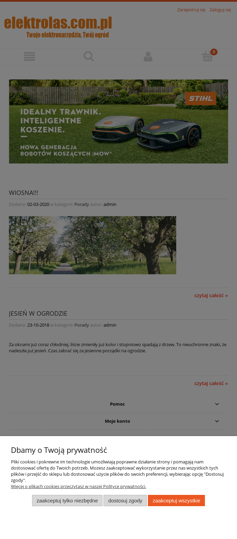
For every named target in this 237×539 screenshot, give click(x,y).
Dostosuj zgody (125, 500)
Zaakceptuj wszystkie (176, 500)
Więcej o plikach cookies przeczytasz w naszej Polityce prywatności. (78, 486)
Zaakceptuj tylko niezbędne (67, 500)
